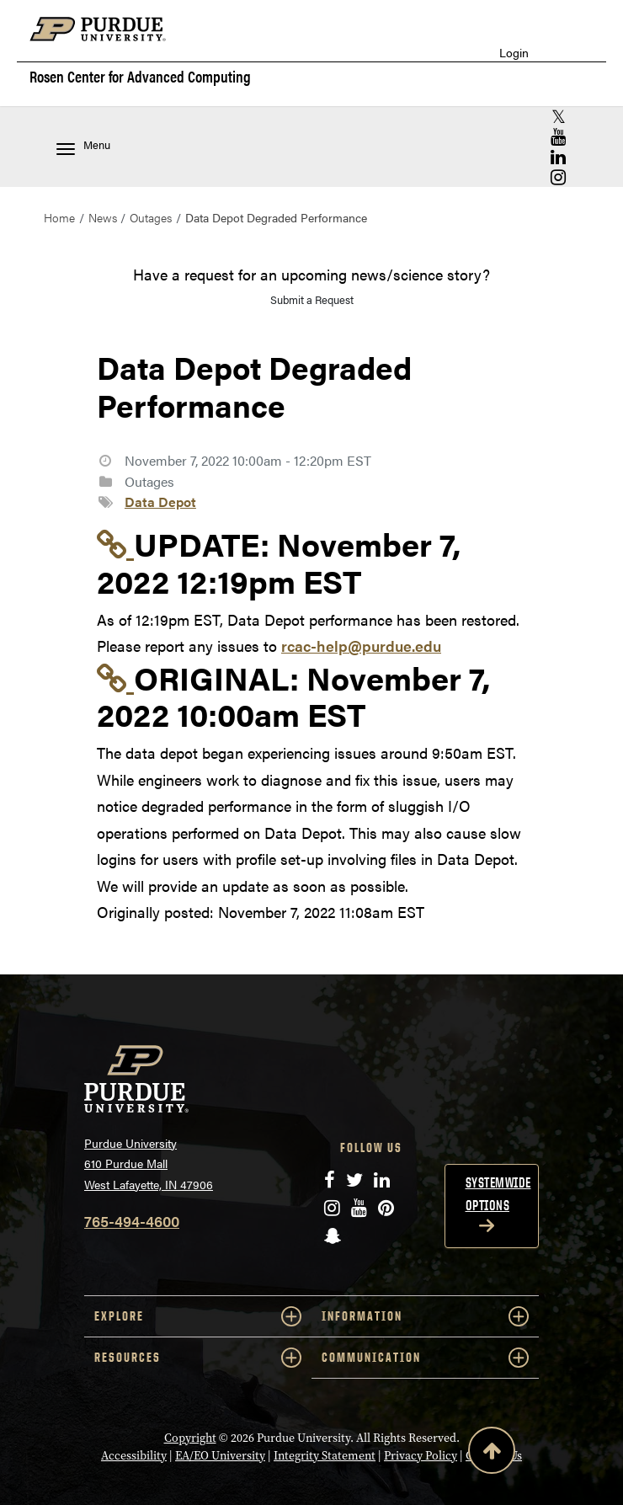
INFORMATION (425, 1316)
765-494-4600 (131, 1220)
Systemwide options (498, 1194)
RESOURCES (197, 1358)
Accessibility (134, 1456)
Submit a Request (312, 299)
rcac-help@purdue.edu (361, 645)
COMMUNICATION (425, 1358)
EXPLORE (197, 1316)
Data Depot (160, 501)
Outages (151, 217)
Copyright (190, 1438)
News (102, 217)
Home (59, 217)
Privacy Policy (420, 1456)
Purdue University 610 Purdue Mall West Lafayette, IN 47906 (148, 1163)
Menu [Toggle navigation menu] (83, 146)
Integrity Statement (324, 1456)
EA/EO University (220, 1456)
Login (514, 53)
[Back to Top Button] (491, 1454)
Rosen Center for (140, 76)
